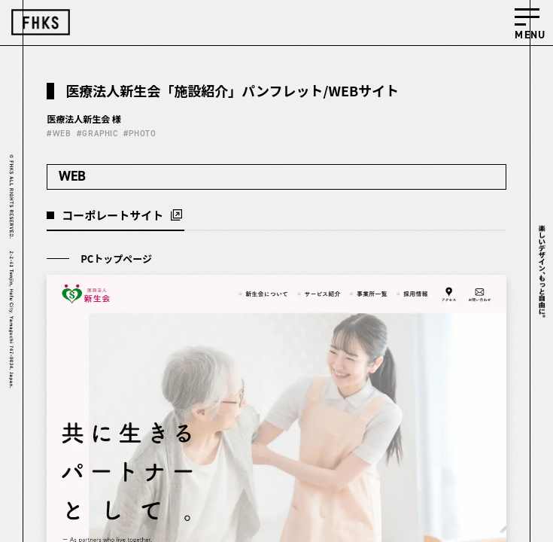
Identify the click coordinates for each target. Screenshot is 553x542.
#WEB (59, 133)
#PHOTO (139, 133)
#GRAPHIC (97, 133)
